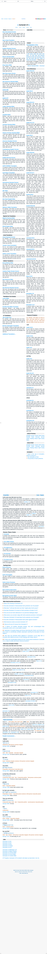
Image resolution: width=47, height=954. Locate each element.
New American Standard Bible (10, 81)
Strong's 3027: (6, 762)
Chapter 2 (10, 18)
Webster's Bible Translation (10, 207)
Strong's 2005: (6, 746)
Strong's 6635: (6, 828)
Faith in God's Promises (9, 582)
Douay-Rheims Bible (8, 263)
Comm (27, 27)
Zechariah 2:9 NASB (8, 846)
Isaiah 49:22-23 (30, 70)
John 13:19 (11, 705)
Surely (42, 438)
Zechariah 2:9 (6, 711)
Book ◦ (38, 495)
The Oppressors (8, 547)
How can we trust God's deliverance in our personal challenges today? (21, 612)
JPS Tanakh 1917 (7, 317)
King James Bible (7, 65)
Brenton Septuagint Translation (11, 325)
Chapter (42, 495)
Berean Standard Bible (8, 56)
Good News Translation (9, 172)
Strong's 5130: (6, 754)
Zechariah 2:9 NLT (7, 843)
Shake (27, 438)
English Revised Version (9, 157)
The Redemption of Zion (32, 45)
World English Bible (8, 226)
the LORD (40, 58)
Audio (16, 27)
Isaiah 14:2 (29, 358)
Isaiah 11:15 (29, 336)
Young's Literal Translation (10, 245)
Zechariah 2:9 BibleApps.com (10, 849)
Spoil (39, 438)
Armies (32, 435)
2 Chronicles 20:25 (28, 675)
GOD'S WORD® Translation (10, 166)
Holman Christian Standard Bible (11, 132)
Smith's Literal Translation (9, 253)
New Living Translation (9, 40)
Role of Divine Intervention (9, 589)
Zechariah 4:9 (29, 410)
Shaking (32, 438)
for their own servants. (36, 57)
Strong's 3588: (6, 811)
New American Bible (8, 279)
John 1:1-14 (28, 695)
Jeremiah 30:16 (30, 238)
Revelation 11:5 (30, 304)
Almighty (28, 435)
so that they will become (37, 55)
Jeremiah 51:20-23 (31, 259)
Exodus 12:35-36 (19, 674)
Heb (31, 27)
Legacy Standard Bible (8, 106)
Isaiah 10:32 (29, 327)
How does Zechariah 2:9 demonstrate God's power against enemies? (20, 619)
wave (34, 54)
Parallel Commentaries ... (9, 736)
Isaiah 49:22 (30, 729)
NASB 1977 (5, 98)
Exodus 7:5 (27, 501)
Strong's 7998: (6, 787)
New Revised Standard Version (11, 287)
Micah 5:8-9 (29, 276)
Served (42, 437)
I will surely (29, 54)
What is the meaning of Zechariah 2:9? (13, 603)
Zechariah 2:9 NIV (7, 841)
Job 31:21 (34, 724)
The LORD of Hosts (9, 541)
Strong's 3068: (6, 820)
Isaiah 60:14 (29, 91)
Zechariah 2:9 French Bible (9, 854)
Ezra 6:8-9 (26, 679)
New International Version (9, 32)
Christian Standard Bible (9, 124)
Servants (37, 437)
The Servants (7, 553)
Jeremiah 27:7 (30, 387)
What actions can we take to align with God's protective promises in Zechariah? (23, 615)
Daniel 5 (34, 513)
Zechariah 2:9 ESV (7, 844)
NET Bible (5, 190)
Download (42, 65)
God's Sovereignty (7, 574)
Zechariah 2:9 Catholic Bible (9, 855)
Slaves (36, 438)
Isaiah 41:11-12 (30, 122)
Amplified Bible (7, 114)
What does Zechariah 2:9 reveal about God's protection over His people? (21, 617)
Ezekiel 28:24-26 (30, 205)
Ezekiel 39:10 (29, 194)
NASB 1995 (5, 90)
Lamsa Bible (6, 298)
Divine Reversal (7, 567)
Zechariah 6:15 (30, 420)
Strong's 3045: (6, 803)
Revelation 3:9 (30, 293)
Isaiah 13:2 (29, 347)
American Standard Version (10, 141)
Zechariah (6, 18)
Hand (40, 435)
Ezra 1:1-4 (39, 661)
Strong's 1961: (6, 779)
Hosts (43, 435)
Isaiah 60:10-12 (30, 102)
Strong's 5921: (6, 770)
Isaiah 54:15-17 (30, 172)
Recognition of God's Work (10, 595)
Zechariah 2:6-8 (31, 657)
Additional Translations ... (9, 334)
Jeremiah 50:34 (30, 249)
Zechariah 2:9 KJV (7, 847)
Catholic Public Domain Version (11, 271)
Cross (20, 27)
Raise (32, 437)
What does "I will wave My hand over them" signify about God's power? (21, 608)
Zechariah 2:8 (29, 400)
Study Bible (6, 495)
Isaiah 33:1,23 (29, 373)
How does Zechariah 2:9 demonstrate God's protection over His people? (21, 605)
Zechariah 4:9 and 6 (30, 701)
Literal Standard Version (9, 237)
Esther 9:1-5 (21, 669)
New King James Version (9, 73)
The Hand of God (8, 559)
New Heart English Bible (9, 199)
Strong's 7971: (6, 836)
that (35, 58)
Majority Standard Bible (9, 218)
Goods (36, 435)
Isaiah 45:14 (29, 135)
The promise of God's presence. (35, 458)
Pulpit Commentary (7, 719)
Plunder (28, 437)
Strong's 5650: (6, 795)
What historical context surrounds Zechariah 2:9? (16, 622)
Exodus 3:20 (30, 649)
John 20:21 (41, 526)
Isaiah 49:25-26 (30, 152)
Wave (27, 440)
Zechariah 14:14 (12, 682)
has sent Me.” (33, 59)
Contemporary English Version (11, 149)
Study (23, 27)
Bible (2, 18)
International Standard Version (10, 182)
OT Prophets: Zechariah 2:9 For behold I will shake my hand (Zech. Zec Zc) (21, 858)
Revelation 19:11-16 (15, 662)
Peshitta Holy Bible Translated (10, 306)
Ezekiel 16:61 (40, 729)
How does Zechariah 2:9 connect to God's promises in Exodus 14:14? (21, 610)
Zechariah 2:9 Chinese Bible (9, 852)
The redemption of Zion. (33, 457)
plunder (28, 57)
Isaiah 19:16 (26, 651)
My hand (39, 54)
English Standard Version (9, 48)
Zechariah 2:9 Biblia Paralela (10, 851)
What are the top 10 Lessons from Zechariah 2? (16, 624)
